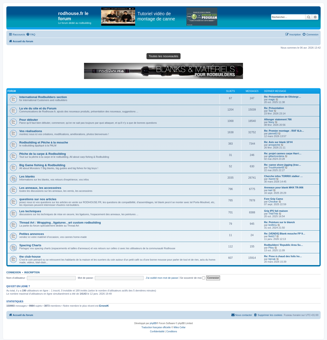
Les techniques (30, 211)
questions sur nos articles (37, 199)
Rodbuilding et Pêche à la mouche (43, 142)
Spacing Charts (30, 245)
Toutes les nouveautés (163, 56)
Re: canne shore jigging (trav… (282, 164)
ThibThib (273, 213)
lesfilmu (272, 225)
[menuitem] (30, 34)
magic (271, 99)
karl (270, 190)
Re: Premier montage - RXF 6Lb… (284, 130)
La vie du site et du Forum (37, 108)
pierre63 (272, 133)
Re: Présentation (274, 108)
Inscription (32, 272)
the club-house (30, 256)
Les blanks (27, 176)
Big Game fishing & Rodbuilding (42, 165)
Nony (271, 122)
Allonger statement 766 (278, 119)
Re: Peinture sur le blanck (279, 222)
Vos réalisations (30, 131)
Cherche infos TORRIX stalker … (283, 176)
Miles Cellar (180, 327)
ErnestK (104, 305)
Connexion (13, 272)
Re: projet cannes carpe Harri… (282, 153)
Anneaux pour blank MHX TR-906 (283, 187)
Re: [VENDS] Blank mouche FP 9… (284, 233)
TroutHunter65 (276, 167)
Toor (270, 110)
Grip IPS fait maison (276, 210)
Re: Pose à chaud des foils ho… (283, 256)
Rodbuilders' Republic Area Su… (283, 245)
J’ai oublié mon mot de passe (162, 277)
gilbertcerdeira (276, 156)
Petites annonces (31, 234)
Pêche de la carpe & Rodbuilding (42, 153)
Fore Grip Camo (273, 198)
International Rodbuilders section (43, 97)
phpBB (153, 323)
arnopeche (274, 144)
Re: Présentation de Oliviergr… (282, 96)
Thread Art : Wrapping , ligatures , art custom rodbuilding (60, 222)
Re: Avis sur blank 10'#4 (278, 142)
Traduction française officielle (156, 327)
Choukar (273, 201)
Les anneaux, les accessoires (40, 188)
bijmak (272, 259)
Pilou (271, 247)
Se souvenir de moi (192, 277)
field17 (272, 236)
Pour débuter (28, 119)
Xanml (271, 178)
